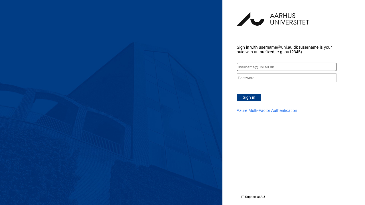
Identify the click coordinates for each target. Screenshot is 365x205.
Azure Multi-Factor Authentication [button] (267, 110)
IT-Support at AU (253, 196)
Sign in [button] (249, 97)
